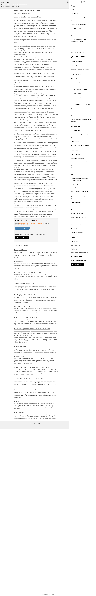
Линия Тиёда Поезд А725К (24, 283)
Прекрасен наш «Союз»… (77, 48)
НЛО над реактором (75, 130)
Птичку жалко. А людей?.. (77, 74)
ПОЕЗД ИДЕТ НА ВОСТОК (24, 295)
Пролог (72, 9)
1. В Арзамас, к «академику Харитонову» (29, 390)
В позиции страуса (75, 13)
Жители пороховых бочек (77, 256)
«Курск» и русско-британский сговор (79, 206)
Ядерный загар (74, 108)
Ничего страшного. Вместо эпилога (79, 260)
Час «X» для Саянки (75, 228)
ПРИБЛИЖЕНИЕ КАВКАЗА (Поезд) (27, 272)
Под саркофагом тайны (76, 28)
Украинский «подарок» (76, 93)
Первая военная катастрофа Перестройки (80, 104)
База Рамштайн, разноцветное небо (79, 89)
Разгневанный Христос (76, 20)
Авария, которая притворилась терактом (80, 252)
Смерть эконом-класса (76, 154)
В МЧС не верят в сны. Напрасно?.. (79, 217)
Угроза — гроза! (74, 100)
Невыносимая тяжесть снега (77, 158)
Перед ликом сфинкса (76, 112)
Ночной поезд (19, 412)
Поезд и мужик (19, 356)
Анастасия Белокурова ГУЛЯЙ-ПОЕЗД (28, 378)
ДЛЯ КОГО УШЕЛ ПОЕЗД (24, 306)
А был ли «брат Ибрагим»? (77, 232)
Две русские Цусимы (76, 184)
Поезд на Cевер (20, 346)
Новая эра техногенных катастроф (78, 24)
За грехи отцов (74, 150)
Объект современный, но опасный (78, 224)
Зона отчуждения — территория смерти (80, 134)
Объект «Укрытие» (75, 141)
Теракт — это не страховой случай (79, 162)
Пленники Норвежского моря (77, 171)
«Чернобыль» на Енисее (76, 221)
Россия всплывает (75, 209)
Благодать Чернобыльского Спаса (78, 137)
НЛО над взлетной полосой (77, 85)
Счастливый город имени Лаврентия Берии (81, 17)
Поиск (82, 1)
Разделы (38, 423)
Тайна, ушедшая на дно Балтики (78, 174)
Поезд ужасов (19, 261)
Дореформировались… (76, 248)
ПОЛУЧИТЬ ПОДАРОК (22, 228)
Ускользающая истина (76, 202)
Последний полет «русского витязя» (79, 97)
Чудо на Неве (74, 78)
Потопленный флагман (76, 35)
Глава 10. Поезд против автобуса (26, 317)
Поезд (16, 401)
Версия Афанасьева (75, 245)
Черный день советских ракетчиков (79, 45)
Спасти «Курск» (74, 187)
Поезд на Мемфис (20, 250)
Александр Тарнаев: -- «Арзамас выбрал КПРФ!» (32, 367)
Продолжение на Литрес (77, 264)
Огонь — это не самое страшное (78, 115)
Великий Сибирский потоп (77, 213)
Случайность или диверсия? (77, 61)
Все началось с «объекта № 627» (78, 32)
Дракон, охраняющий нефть (77, 52)
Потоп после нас (75, 241)
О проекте (32, 423)
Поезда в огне (74, 65)
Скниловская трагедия (76, 82)
